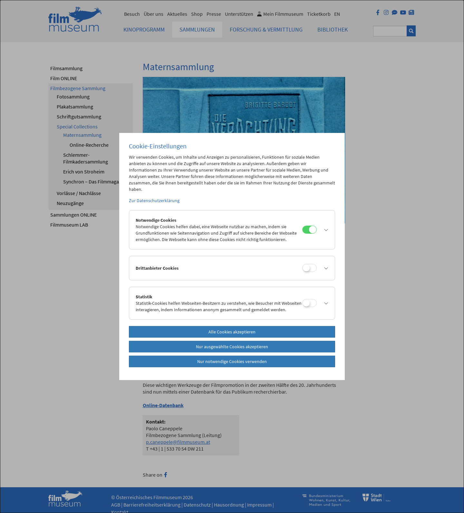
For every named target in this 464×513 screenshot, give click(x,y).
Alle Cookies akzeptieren (232, 332)
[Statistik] (309, 303)
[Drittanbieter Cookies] (309, 268)
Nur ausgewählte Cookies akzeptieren (232, 347)
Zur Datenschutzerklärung (154, 200)
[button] (324, 230)
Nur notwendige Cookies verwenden (232, 361)
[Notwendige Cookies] (309, 230)
